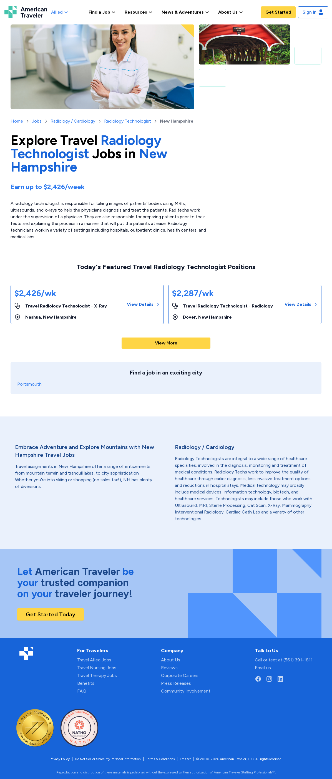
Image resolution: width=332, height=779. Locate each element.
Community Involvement (185, 691)
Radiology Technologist (127, 121)
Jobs (37, 121)
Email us (263, 667)
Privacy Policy (60, 759)
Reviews (169, 667)
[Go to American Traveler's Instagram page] (269, 679)
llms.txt (185, 759)
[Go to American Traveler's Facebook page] (258, 679)
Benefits (85, 683)
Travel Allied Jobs (94, 660)
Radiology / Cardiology (73, 121)
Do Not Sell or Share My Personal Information (108, 759)
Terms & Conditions (160, 759)
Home (17, 121)
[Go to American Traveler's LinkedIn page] (280, 679)
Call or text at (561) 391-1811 (284, 660)
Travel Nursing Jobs (96, 667)
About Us (170, 660)
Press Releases (176, 683)
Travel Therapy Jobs (97, 675)
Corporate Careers (179, 675)
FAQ (81, 691)
